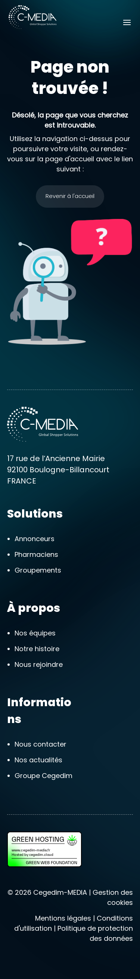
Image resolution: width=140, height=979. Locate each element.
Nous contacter (40, 744)
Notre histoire (37, 648)
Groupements (38, 570)
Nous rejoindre (39, 664)
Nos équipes (35, 633)
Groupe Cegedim (43, 775)
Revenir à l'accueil (70, 196)
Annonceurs (35, 538)
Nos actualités (38, 760)
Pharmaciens (36, 554)
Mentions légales (63, 918)
